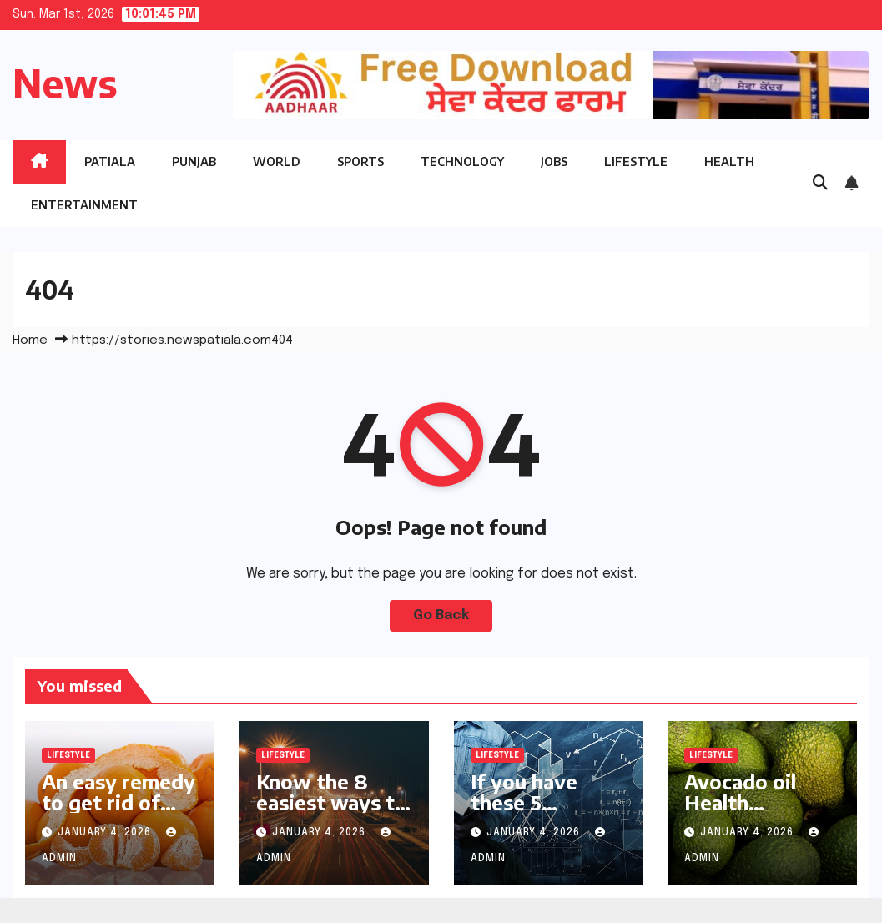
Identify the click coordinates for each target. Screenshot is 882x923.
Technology (462, 161)
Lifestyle (636, 161)
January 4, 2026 (106, 833)
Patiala (109, 161)
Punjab (194, 161)
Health (729, 161)
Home (30, 340)
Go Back (441, 615)
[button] (820, 183)
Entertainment (84, 205)
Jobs (554, 161)
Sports (360, 161)
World (276, 161)
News (65, 83)
